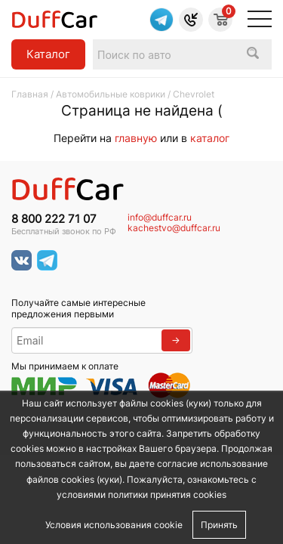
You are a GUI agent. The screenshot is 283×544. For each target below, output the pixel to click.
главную (136, 137)
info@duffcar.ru (160, 217)
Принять (219, 524)
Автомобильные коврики (110, 94)
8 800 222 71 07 (54, 219)
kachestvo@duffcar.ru (174, 228)
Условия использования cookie (114, 524)
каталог (209, 137)
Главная (29, 94)
